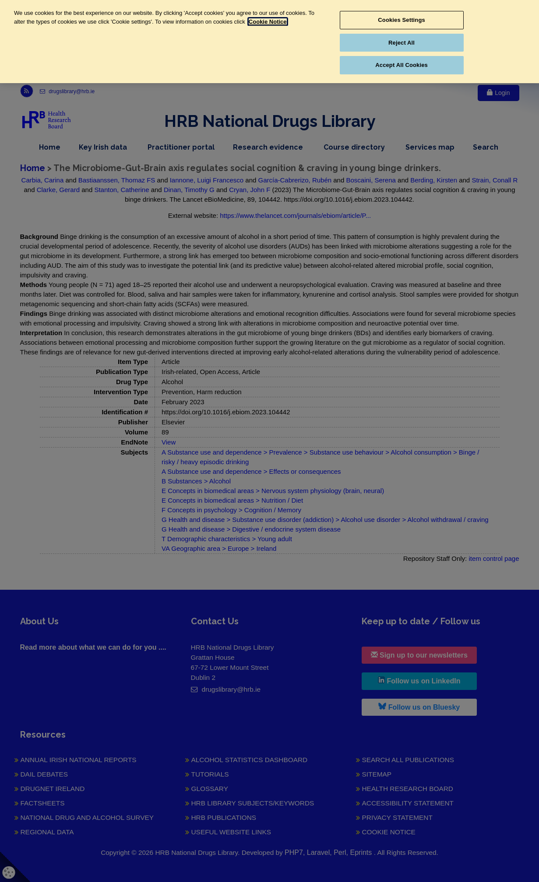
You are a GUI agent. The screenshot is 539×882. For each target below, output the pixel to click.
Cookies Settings (401, 20)
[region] (269, 41)
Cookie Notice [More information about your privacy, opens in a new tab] (268, 21)
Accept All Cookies (401, 65)
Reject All (401, 42)
